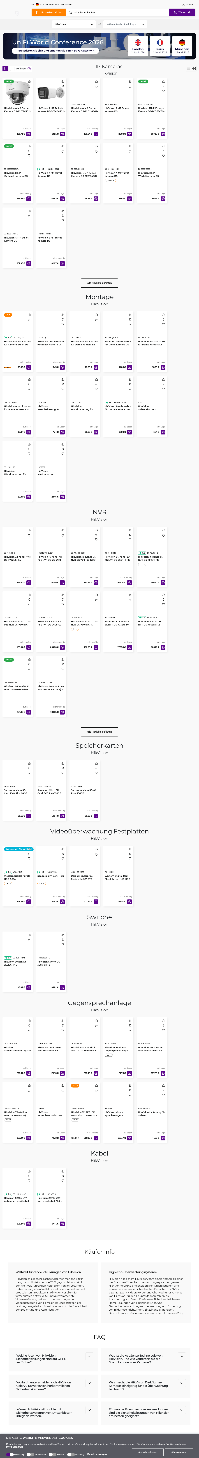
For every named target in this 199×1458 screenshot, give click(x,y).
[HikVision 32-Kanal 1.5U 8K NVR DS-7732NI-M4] (118, 608)
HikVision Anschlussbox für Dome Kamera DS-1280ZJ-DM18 (118, 344)
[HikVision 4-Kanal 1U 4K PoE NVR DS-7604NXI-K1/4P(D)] (17, 608)
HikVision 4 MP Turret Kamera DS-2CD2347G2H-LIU (49, 176)
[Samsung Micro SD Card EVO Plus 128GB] (51, 777)
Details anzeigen (97, 1454)
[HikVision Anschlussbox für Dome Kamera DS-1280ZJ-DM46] (17, 393)
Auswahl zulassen (147, 1452)
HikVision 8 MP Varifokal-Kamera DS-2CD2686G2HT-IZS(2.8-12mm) (16, 177)
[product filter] (70, 24)
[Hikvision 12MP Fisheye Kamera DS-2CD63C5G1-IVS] (151, 95)
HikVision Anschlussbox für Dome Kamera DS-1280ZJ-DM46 (17, 409)
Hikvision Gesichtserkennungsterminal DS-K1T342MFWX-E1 (17, 1052)
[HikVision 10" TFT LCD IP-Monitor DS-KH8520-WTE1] (84, 1099)
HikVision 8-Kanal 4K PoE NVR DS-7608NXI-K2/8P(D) (49, 624)
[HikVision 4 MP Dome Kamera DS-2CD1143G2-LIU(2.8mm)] (17, 93)
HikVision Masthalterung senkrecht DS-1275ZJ (49, 474)
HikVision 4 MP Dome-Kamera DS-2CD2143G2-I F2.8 (84, 111)
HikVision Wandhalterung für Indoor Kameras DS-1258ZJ (48, 411)
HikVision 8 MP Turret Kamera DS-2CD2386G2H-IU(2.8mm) (51, 240)
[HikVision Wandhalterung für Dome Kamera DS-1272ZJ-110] (17, 457)
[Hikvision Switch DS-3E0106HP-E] (17, 948)
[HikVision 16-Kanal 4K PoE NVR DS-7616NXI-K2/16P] (51, 543)
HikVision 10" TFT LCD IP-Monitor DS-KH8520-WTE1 (84, 1115)
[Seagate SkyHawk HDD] (51, 862)
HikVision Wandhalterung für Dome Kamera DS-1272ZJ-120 (82, 411)
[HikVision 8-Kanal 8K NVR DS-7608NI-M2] (151, 608)
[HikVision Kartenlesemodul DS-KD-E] (51, 1099)
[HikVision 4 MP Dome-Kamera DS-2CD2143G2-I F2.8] (84, 95)
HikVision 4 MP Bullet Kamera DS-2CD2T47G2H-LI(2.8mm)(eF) (17, 242)
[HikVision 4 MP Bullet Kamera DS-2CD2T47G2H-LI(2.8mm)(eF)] (17, 224)
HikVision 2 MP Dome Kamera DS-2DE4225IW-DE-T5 (117, 111)
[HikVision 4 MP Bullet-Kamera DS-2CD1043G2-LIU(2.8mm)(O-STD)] (51, 93)
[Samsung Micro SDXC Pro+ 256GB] (84, 777)
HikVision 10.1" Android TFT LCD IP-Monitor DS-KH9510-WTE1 (84, 1050)
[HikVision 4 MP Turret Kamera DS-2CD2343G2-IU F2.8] (118, 159)
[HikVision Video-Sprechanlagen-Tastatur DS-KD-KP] (118, 1099)
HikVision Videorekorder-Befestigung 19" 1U (148, 409)
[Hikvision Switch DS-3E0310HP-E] (51, 948)
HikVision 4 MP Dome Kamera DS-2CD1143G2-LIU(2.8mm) (17, 111)
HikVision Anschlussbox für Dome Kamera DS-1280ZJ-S (84, 344)
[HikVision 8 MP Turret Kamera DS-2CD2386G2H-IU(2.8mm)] (51, 224)
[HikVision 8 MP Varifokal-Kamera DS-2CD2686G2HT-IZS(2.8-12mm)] (17, 159)
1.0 (141, 617)
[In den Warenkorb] (28, 134)
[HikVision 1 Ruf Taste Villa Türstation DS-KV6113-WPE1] (51, 1034)
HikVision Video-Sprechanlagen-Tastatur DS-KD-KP (115, 1115)
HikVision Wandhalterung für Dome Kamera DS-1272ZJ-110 (15, 475)
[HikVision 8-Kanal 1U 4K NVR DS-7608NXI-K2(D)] (51, 673)
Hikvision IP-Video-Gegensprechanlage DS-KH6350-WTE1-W (116, 1050)
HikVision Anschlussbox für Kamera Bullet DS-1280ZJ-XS (17, 344)
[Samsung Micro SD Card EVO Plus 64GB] (17, 777)
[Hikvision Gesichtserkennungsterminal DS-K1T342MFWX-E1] (17, 1034)
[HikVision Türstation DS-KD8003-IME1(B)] (17, 1099)
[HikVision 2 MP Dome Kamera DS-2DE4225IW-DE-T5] (118, 95)
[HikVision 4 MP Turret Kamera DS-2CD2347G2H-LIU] (51, 159)
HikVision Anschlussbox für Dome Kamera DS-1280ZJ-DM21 (118, 409)
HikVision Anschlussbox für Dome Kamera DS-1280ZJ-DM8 (151, 344)
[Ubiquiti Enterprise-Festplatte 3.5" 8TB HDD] (84, 862)
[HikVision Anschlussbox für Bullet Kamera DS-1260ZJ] (51, 328)
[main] (16, 12)
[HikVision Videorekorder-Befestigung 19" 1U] (151, 393)
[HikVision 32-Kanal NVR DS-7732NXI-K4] (17, 543)
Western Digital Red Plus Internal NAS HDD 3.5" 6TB (117, 879)
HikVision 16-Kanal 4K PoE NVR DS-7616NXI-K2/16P (49, 559)
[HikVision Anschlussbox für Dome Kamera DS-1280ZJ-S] (84, 328)
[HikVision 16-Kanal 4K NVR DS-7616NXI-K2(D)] (84, 543)
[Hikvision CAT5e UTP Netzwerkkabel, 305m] (51, 1184)
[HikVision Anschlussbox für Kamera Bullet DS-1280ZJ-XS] (17, 328)
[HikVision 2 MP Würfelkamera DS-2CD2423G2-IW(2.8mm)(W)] (151, 159)
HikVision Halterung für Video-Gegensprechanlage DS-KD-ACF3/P (151, 1117)
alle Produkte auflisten (99, 283)
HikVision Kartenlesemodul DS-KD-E (49, 1115)
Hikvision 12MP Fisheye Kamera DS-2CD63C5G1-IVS (151, 111)
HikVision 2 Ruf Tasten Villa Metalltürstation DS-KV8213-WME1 (150, 1050)
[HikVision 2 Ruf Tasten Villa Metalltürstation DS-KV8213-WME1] (151, 1034)
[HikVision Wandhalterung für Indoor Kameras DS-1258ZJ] (51, 393)
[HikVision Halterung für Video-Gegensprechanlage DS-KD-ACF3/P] (151, 1099)
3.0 (142, 553)
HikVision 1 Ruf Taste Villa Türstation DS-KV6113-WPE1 (49, 1050)
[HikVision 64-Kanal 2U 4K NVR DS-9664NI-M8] (118, 543)
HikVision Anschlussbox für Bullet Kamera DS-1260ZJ (50, 344)
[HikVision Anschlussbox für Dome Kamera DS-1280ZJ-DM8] (151, 328)
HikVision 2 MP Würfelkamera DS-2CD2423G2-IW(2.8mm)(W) (151, 177)
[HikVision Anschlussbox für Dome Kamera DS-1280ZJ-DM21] (118, 393)
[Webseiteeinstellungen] (52, 4)
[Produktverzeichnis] (49, 12)
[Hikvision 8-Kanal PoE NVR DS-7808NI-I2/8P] (17, 673)
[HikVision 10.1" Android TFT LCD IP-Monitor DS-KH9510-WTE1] (84, 1034)
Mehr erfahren (14, 1446)
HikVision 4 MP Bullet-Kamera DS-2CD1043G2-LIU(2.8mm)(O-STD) (51, 111)
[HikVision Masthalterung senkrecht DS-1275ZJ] (51, 457)
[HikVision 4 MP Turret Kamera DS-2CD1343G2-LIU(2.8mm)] (84, 159)
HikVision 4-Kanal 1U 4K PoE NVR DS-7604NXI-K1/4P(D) (17, 624)
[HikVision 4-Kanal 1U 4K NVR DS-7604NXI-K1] (84, 608)
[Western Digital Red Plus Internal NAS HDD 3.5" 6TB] (118, 862)
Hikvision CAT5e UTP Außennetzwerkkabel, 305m (16, 1201)
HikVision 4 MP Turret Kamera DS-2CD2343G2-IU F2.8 (117, 176)
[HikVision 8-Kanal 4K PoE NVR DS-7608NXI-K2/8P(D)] (51, 608)
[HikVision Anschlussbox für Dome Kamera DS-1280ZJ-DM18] (118, 328)
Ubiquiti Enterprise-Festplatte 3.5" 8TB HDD (82, 879)
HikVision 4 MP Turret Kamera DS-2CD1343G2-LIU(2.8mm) (84, 176)
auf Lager (21, 68)
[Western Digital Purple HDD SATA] (17, 862)
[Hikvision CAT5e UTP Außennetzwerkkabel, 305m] (17, 1184)
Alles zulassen (179, 1452)
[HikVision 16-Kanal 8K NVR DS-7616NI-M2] (151, 543)
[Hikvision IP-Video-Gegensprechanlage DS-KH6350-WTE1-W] (118, 1034)
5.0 (41, 169)
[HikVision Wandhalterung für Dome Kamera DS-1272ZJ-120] (84, 393)
